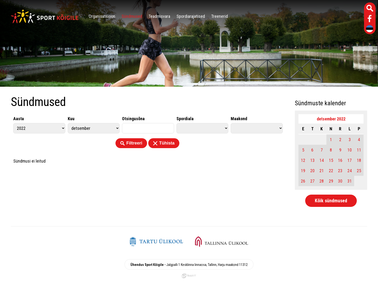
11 (359, 149)
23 (340, 170)
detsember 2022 (331, 118)
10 (349, 149)
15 (331, 160)
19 (303, 170)
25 (359, 170)
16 (340, 160)
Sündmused (132, 16)
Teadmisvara (159, 16)
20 (312, 170)
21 (321, 170)
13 (312, 160)
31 (349, 181)
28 (321, 181)
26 (303, 181)
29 (331, 181)
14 (321, 160)
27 (312, 181)
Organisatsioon (102, 16)
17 (349, 160)
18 (359, 160)
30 (340, 181)
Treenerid (219, 16)
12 (303, 160)
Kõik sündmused (331, 201)
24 (349, 170)
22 (331, 170)
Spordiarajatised (190, 16)
